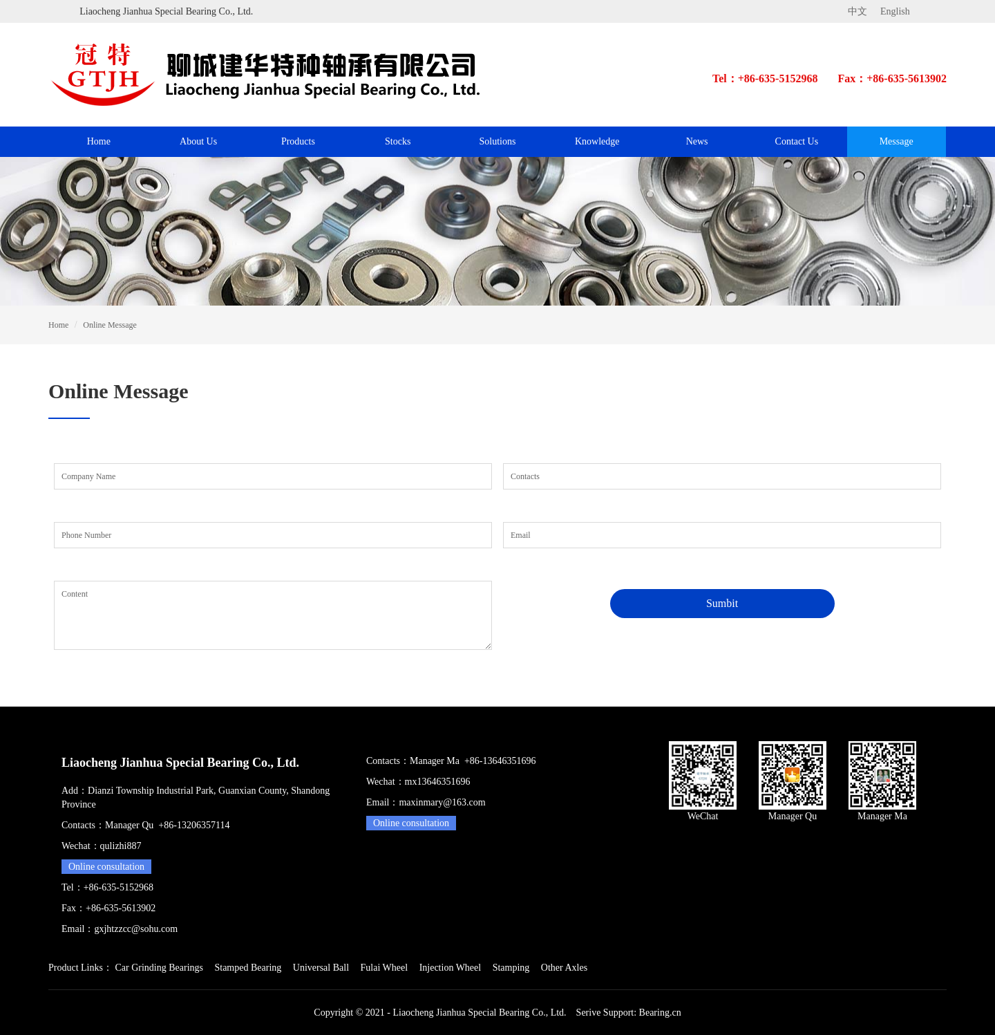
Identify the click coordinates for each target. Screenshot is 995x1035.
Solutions (498, 141)
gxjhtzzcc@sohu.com (136, 929)
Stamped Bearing (247, 967)
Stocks (397, 141)
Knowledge (597, 141)
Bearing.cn (660, 1012)
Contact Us (797, 141)
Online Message (110, 325)
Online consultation (106, 866)
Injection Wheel (450, 967)
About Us (198, 141)
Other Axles (564, 967)
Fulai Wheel (384, 967)
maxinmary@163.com (442, 802)
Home (99, 141)
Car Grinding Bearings (159, 967)
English (895, 11)
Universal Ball (321, 967)
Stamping (511, 967)
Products (298, 141)
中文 (857, 11)
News (697, 141)
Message (896, 141)
